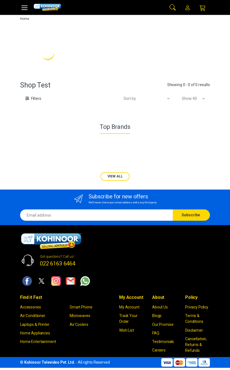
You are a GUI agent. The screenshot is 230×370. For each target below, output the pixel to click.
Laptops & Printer (35, 324)
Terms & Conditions (194, 318)
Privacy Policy (196, 307)
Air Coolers (79, 324)
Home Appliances (35, 333)
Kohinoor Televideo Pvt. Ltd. (49, 362)
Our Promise (162, 324)
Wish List (126, 330)
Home (24, 19)
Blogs (156, 315)
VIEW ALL (115, 176)
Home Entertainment (38, 341)
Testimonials (163, 341)
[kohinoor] (47, 7)
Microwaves (80, 315)
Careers (159, 350)
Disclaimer (194, 330)
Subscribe (191, 215)
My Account (129, 307)
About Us (160, 307)
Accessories (30, 307)
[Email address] (96, 215)
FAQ (155, 333)
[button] (173, 7)
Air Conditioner (32, 315)
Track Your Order (128, 318)
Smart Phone (81, 307)
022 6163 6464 (57, 263)
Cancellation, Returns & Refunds (196, 345)
